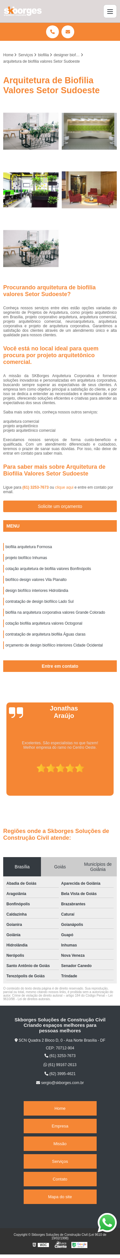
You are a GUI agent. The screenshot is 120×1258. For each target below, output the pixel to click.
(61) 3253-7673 (36, 487)
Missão (60, 1143)
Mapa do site (60, 1196)
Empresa (60, 1126)
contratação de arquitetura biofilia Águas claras (45, 634)
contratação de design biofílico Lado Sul (39, 601)
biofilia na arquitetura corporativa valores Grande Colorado (55, 612)
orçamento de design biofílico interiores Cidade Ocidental (54, 645)
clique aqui (64, 487)
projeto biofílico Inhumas (26, 558)
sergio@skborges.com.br (60, 1083)
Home (60, 1108)
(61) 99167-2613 (60, 1065)
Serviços (60, 1161)
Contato (60, 1179)
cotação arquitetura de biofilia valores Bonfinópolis (48, 568)
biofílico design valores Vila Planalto (36, 579)
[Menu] (110, 11)
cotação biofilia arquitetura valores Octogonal (43, 623)
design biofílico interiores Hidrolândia (36, 590)
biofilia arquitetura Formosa (28, 547)
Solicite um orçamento (60, 506)
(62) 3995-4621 (60, 1074)
